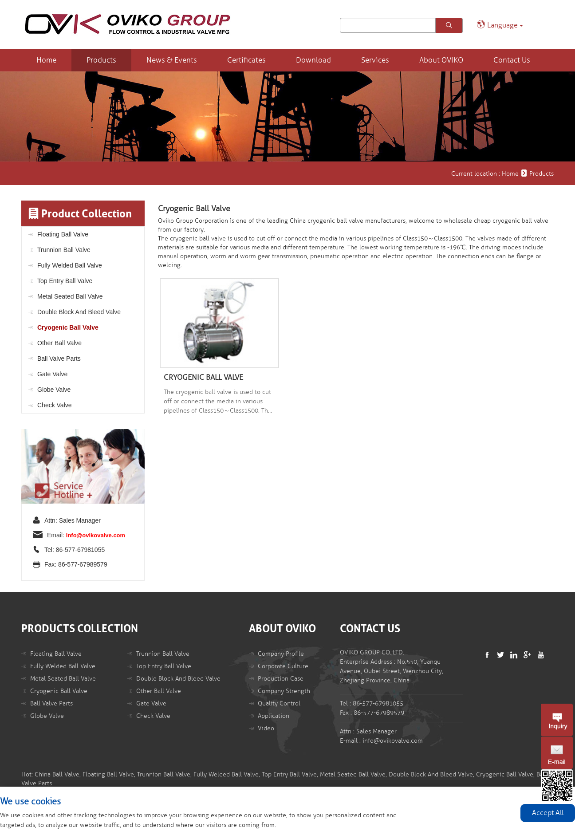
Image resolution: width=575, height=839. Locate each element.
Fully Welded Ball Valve (69, 265)
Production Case (280, 678)
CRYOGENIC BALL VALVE (203, 377)
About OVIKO (441, 60)
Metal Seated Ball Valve (70, 296)
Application (273, 716)
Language (500, 25)
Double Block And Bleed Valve (79, 311)
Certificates (246, 60)
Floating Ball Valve (62, 234)
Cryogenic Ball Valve (67, 327)
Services (375, 60)
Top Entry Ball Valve (64, 280)
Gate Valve (52, 374)
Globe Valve (54, 389)
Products (101, 60)
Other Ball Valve (59, 343)
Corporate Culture (283, 666)
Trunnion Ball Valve (64, 249)
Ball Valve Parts (59, 358)
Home (46, 60)
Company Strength (284, 691)
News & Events (171, 60)
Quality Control (279, 703)
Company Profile (281, 654)
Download (313, 60)
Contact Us (511, 60)
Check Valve (54, 405)
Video (266, 728)
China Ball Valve (57, 774)
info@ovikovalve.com (95, 535)
